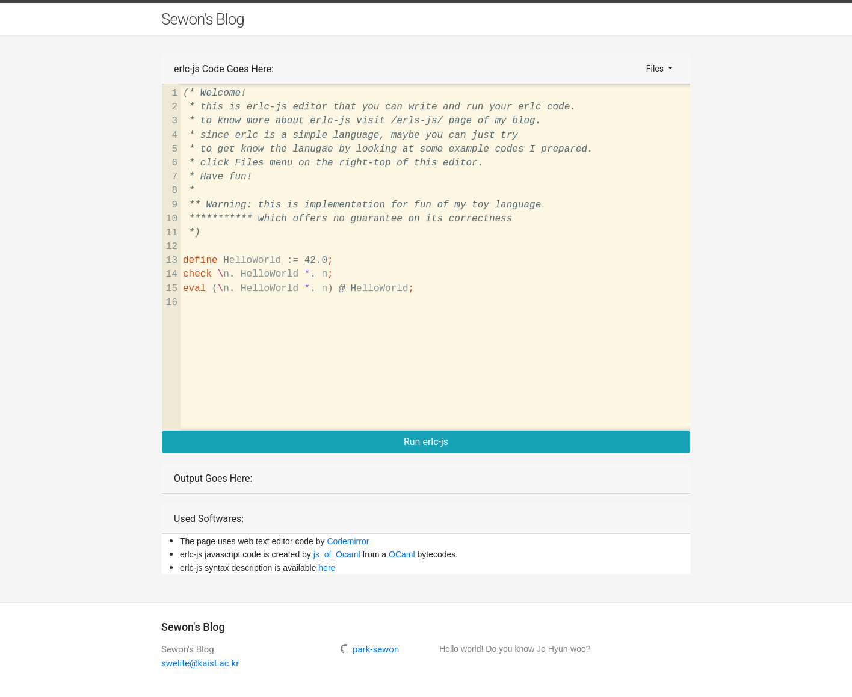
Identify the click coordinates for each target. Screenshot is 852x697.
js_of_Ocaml (336, 554)
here (326, 568)
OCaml (402, 554)
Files (656, 68)
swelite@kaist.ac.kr (200, 663)
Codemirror (348, 541)
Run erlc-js (426, 441)
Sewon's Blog (202, 19)
